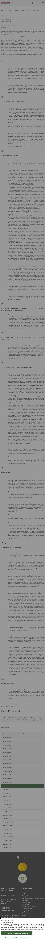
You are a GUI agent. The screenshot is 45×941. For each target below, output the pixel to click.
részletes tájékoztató (33, 929)
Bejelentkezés (38, 3)
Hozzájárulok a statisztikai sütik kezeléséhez (17, 933)
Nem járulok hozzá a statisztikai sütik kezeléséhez (17, 937)
